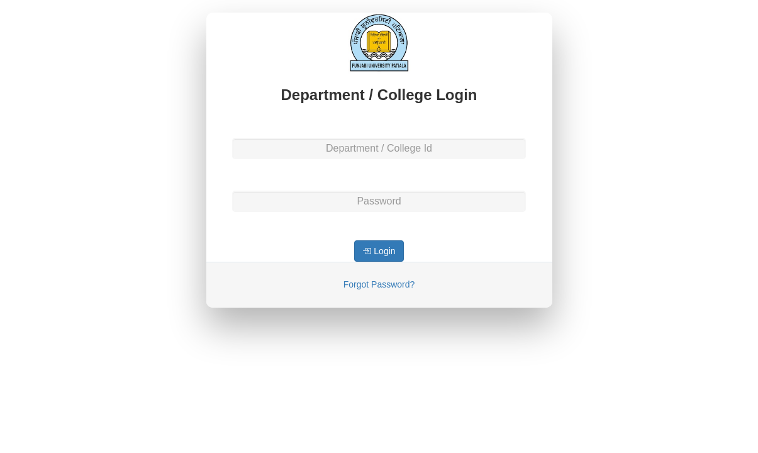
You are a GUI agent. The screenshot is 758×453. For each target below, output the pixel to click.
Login (378, 251)
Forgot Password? (379, 284)
